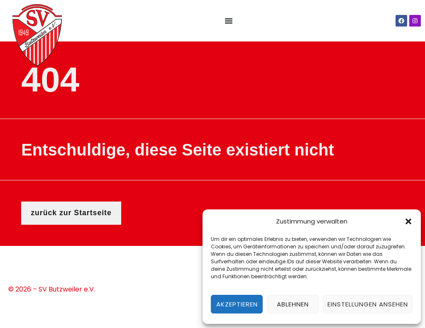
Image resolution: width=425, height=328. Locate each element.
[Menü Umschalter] (229, 21)
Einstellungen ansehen (367, 304)
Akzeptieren (237, 304)
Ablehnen (293, 304)
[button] (408, 221)
